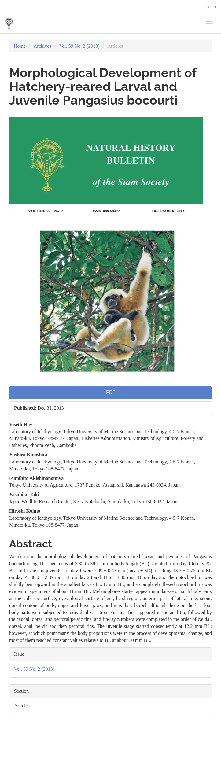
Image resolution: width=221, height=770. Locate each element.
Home (20, 46)
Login (210, 6)
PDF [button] (110, 392)
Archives (42, 46)
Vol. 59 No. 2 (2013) (79, 46)
